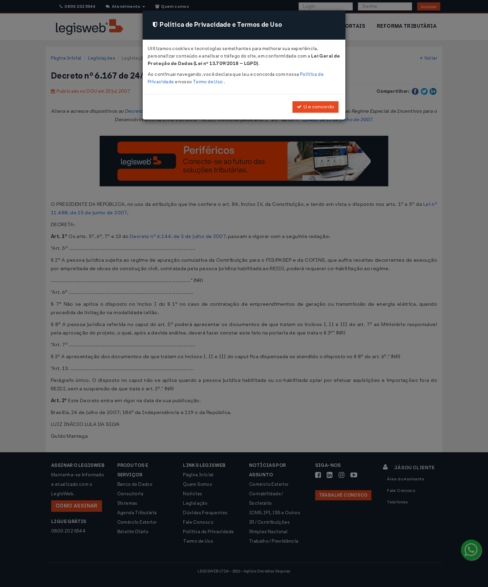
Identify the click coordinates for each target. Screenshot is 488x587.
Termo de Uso (208, 82)
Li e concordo (315, 107)
